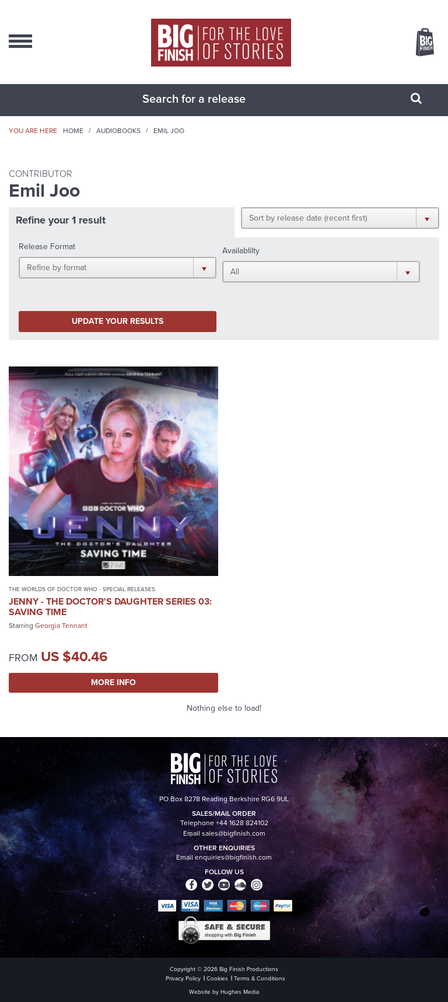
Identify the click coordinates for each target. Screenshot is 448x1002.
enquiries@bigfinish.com (233, 857)
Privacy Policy (183, 978)
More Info (113, 682)
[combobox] (209, 98)
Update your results (117, 321)
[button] (340, 217)
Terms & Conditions (259, 978)
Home (73, 130)
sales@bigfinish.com (233, 833)
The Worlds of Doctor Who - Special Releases (82, 589)
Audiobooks (118, 130)
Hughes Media (239, 991)
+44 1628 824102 (242, 823)
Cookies (217, 978)
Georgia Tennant (61, 625)
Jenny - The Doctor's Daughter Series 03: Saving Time (110, 607)
